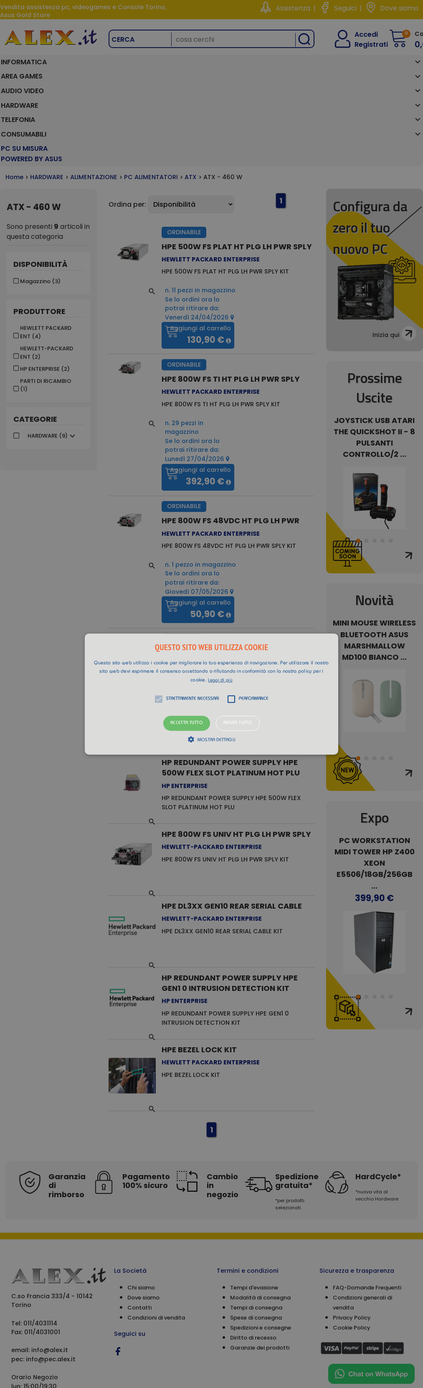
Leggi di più (220, 680)
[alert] (211, 694)
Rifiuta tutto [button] (237, 723)
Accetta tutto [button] (186, 723)
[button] (212, 694)
